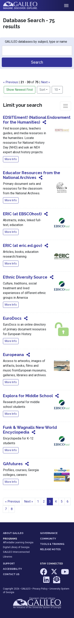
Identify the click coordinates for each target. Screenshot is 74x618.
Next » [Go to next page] (28, 501)
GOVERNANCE (49, 533)
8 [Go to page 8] (12, 509)
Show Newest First (19, 90)
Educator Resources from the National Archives (31, 175)
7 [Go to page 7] (6, 509)
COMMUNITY (48, 538)
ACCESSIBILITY (12, 569)
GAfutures (13, 463)
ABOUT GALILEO (13, 533)
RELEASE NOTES (50, 549)
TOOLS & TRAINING (52, 544)
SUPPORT (9, 563)
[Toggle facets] (65, 106)
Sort (42, 90)
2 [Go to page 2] (44, 501)
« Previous (10, 82)
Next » (45, 82)
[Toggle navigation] (66, 6)
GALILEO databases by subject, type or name (36, 41)
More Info (11, 159)
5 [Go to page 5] (62, 501)
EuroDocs (12, 318)
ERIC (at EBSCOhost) (22, 214)
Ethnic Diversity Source (25, 277)
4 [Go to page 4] (56, 501)
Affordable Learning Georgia (18, 542)
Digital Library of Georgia (16, 547)
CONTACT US (11, 574)
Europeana (13, 354)
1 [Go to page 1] (38, 501)
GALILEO (26, 588)
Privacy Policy (40, 588)
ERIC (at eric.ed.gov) (22, 245)
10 (58, 89)
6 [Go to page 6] (67, 501)
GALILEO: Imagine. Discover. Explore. (23, 5)
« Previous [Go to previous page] (12, 501)
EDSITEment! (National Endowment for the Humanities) (36, 120)
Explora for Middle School (28, 395)
